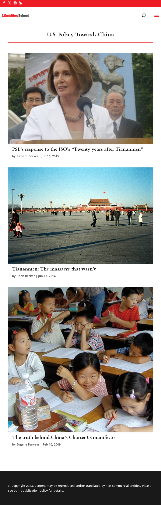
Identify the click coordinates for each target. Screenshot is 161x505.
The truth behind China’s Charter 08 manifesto (63, 437)
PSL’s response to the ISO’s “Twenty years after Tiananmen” (77, 149)
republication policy (34, 490)
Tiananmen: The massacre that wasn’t (54, 269)
